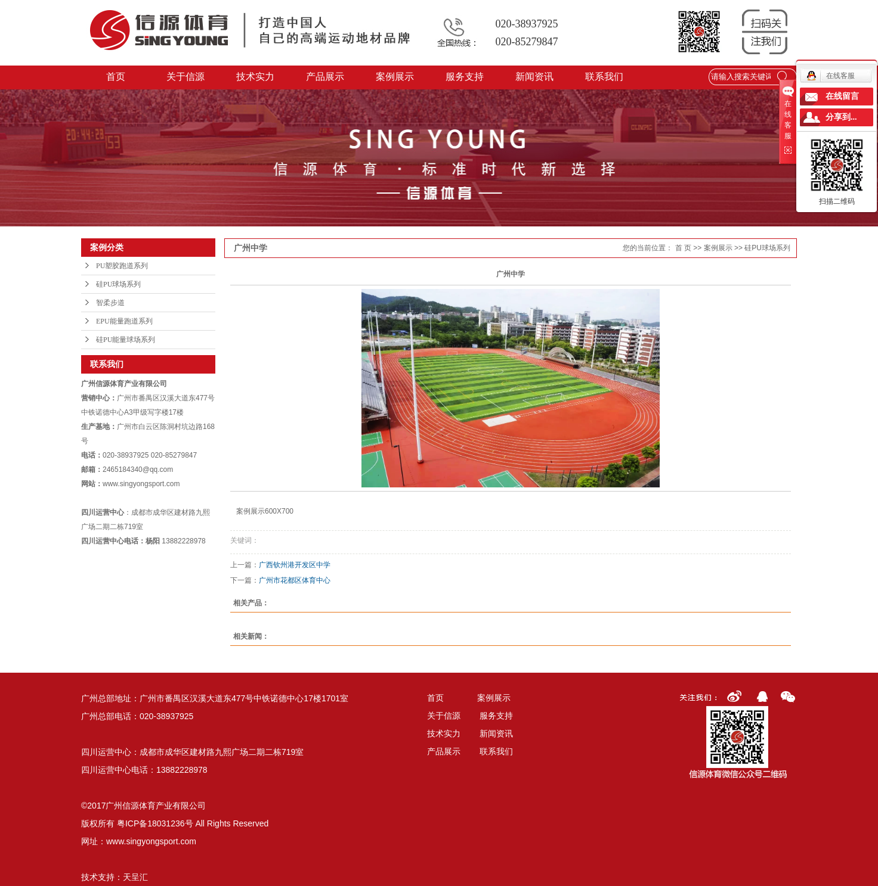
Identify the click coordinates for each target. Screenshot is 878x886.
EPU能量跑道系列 (124, 321)
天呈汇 (135, 877)
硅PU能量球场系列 (125, 339)
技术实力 (256, 76)
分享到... (841, 117)
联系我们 (605, 76)
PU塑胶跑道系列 (122, 266)
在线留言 (842, 96)
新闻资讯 (535, 76)
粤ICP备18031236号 (155, 823)
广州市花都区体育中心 (294, 580)
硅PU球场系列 (118, 284)
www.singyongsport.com (151, 841)
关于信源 (186, 76)
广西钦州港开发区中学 (294, 565)
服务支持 (465, 76)
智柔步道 (110, 303)
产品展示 (326, 76)
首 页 (683, 248)
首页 (116, 76)
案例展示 (395, 76)
